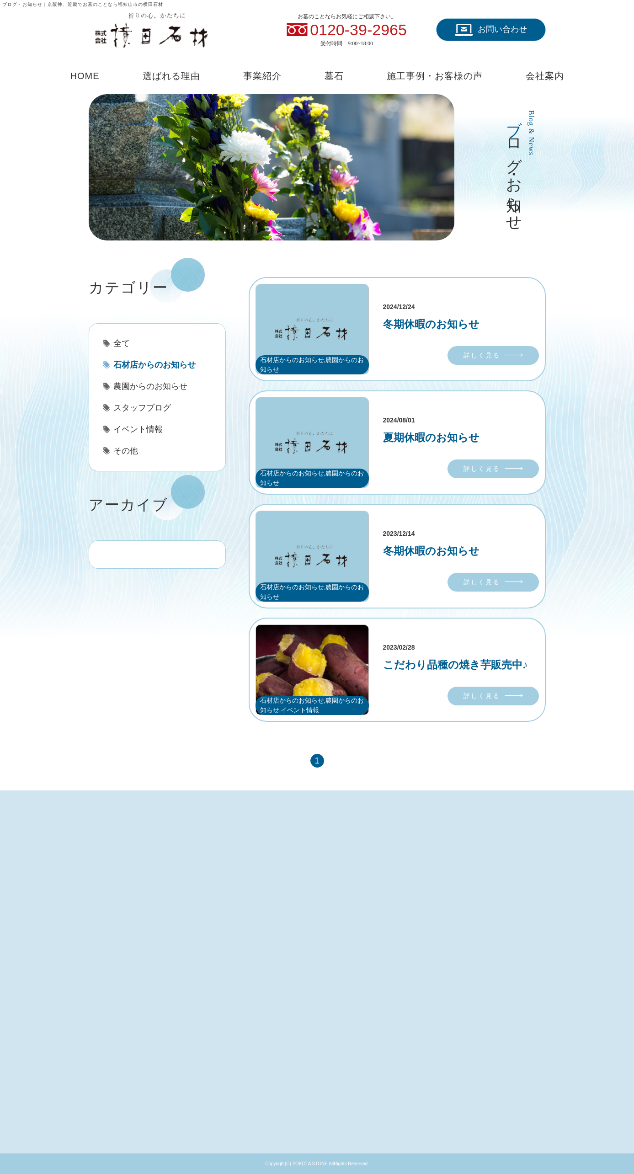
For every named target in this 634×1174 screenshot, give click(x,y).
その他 (125, 450)
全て (121, 343)
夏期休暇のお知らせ (431, 437)
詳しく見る (482, 355)
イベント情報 (138, 429)
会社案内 (545, 76)
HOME (85, 76)
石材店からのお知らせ (154, 364)
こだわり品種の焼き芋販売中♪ (455, 665)
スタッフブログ (142, 407)
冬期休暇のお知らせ (431, 324)
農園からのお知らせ (150, 386)
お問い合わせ (491, 29)
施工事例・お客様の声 (435, 76)
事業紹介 (262, 76)
